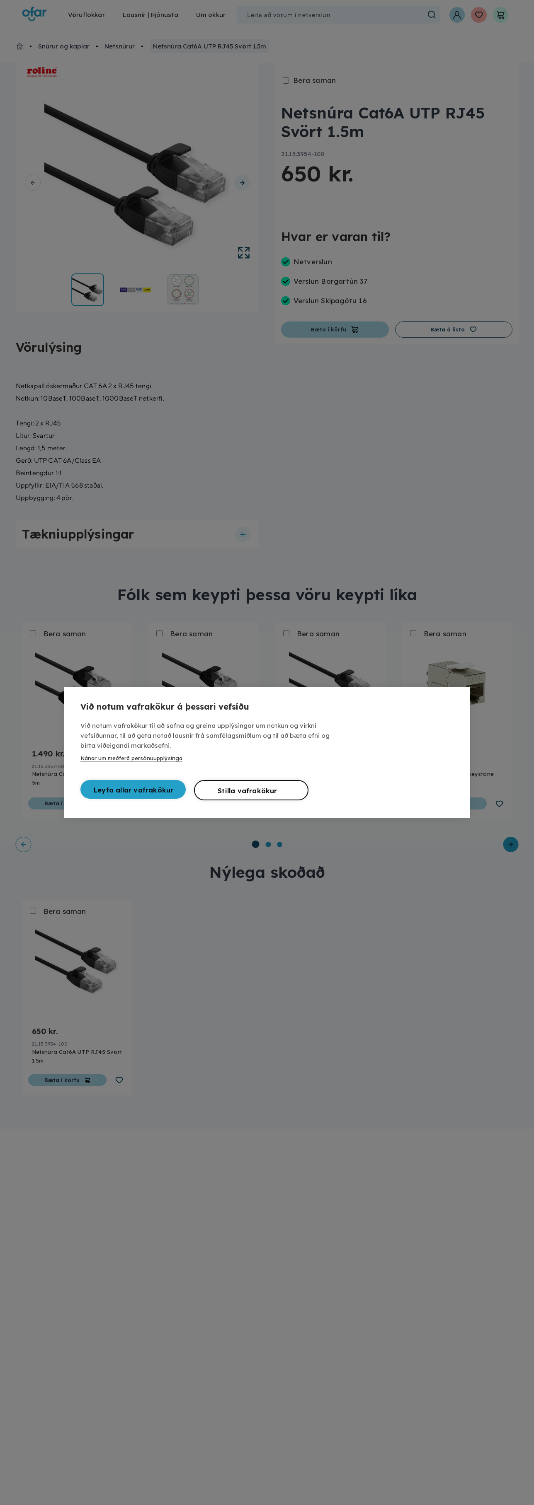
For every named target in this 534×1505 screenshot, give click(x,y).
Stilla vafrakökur (247, 791)
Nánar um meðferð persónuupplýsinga (131, 758)
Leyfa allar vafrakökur (133, 790)
